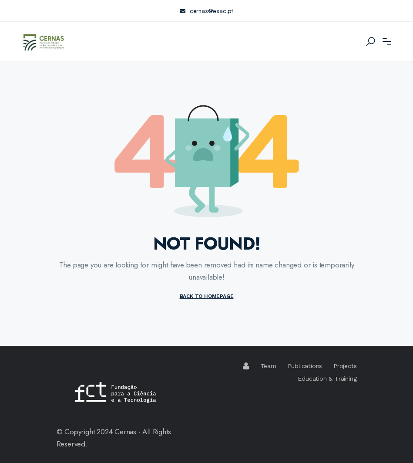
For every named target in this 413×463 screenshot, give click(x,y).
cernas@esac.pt (206, 11)
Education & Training (327, 378)
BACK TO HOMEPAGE (207, 296)
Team (268, 365)
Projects (344, 365)
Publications (305, 365)
